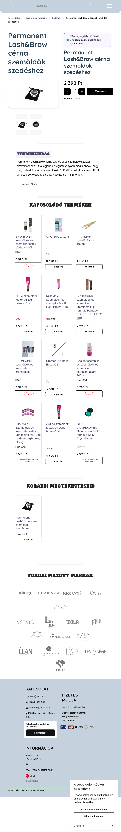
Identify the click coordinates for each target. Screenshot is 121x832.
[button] (22, 124)
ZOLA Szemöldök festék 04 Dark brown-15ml (57, 427)
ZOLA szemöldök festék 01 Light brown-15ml (26, 299)
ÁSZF (28, 799)
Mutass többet (32, 184)
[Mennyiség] (76, 91)
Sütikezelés (32, 816)
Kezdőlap (14, 18)
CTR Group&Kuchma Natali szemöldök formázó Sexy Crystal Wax (88, 431)
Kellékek (56, 18)
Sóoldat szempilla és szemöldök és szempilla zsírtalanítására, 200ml (88, 368)
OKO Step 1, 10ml (58, 236)
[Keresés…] (62, 6)
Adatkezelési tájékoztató (34, 792)
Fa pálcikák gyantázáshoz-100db (86, 240)
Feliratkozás (40, 768)
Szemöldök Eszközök (36, 18)
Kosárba (100, 91)
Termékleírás (33, 154)
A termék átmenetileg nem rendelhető (28, 266)
